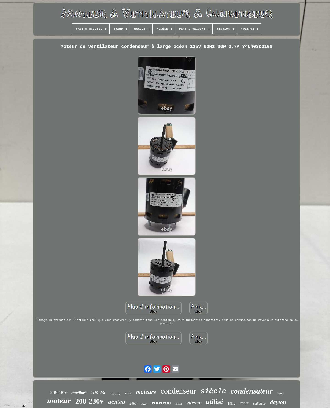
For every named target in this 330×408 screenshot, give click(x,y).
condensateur (252, 391)
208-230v (89, 401)
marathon (116, 394)
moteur (59, 400)
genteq (116, 401)
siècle (213, 391)
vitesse (194, 402)
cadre (244, 403)
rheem (144, 404)
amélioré (79, 393)
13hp (133, 403)
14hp (231, 403)
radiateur (259, 403)
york (128, 393)
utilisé (214, 401)
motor (178, 403)
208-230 (98, 392)
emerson (161, 402)
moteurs (146, 392)
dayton (278, 402)
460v (280, 393)
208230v (58, 392)
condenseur (178, 391)
